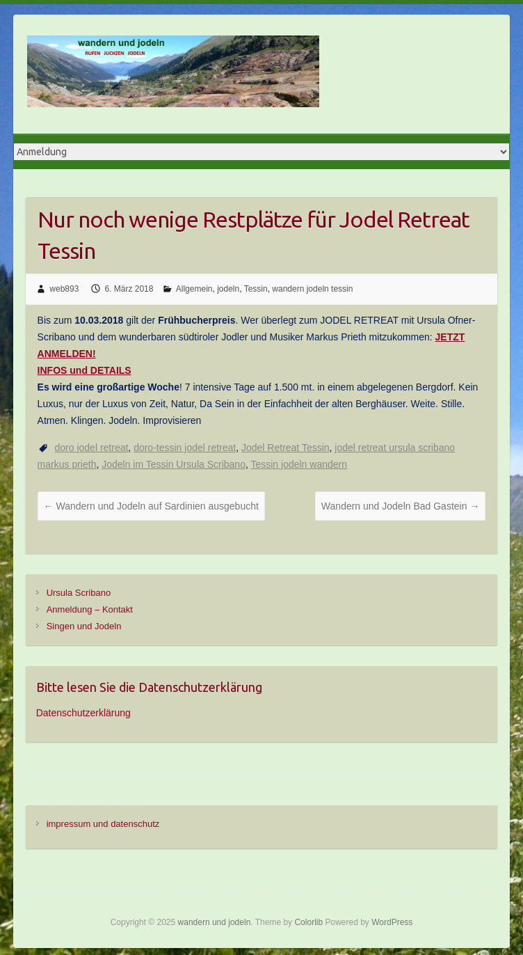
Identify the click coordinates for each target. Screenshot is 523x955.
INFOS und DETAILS (84, 370)
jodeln (228, 289)
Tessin (256, 289)
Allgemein (194, 289)
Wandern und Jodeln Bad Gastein (400, 506)
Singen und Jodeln (84, 626)
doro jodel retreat (92, 447)
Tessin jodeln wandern (298, 464)
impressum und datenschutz (103, 824)
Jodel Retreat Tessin (285, 447)
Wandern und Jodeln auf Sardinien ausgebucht (151, 506)
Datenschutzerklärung (83, 712)
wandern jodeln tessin (312, 289)
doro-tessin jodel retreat (185, 447)
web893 (64, 289)
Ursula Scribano (79, 592)
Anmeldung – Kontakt (90, 609)
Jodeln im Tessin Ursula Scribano (174, 464)
